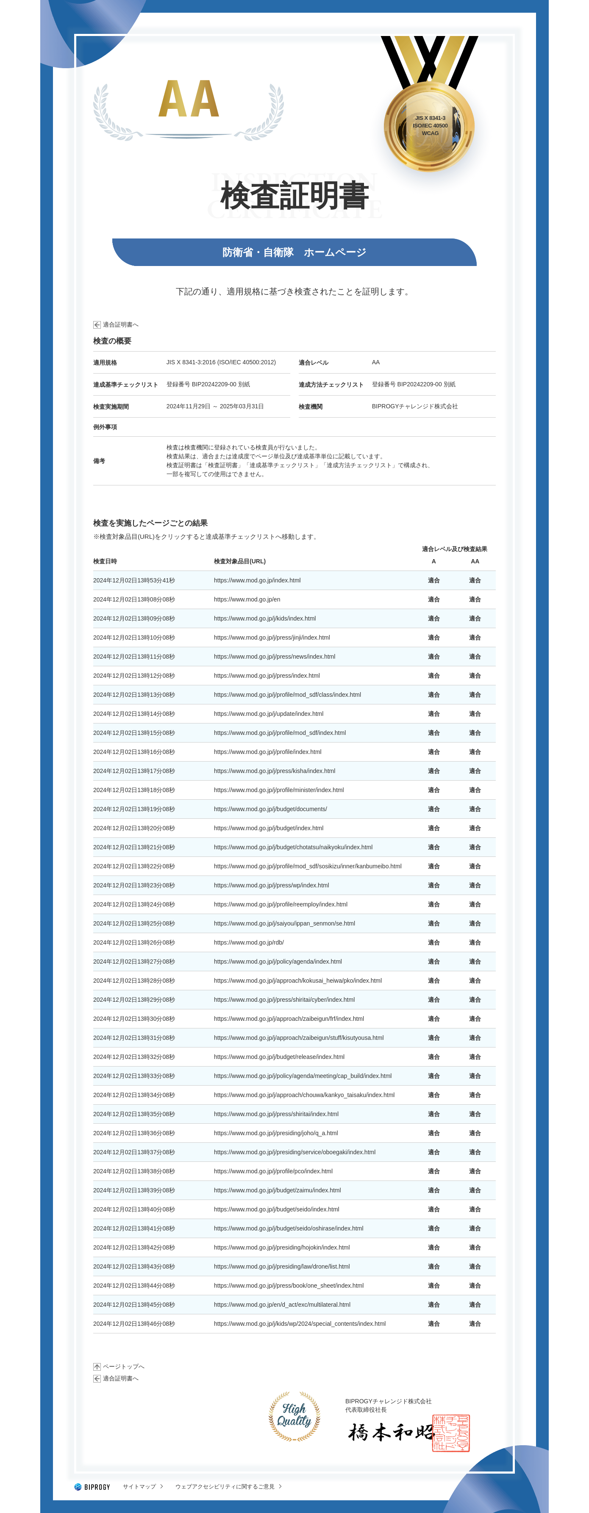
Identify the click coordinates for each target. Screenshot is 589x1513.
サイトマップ (139, 1486)
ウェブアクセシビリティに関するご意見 (225, 1486)
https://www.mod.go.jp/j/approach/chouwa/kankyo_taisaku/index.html (304, 1095)
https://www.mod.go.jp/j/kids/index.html (265, 618)
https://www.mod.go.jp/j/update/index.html (268, 713)
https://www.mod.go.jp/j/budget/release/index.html (279, 1056)
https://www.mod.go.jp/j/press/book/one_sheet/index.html (289, 1285)
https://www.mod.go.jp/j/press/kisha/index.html (274, 771)
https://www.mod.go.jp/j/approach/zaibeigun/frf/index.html (289, 1018)
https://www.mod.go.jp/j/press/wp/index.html (271, 885)
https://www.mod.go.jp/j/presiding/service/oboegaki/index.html (294, 1152)
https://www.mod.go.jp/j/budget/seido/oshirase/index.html (289, 1228)
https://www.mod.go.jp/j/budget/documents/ (270, 809)
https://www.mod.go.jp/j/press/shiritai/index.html (276, 1114)
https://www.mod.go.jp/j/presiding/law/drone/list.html (282, 1266)
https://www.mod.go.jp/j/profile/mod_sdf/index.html (280, 732)
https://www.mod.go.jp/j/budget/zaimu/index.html (277, 1190)
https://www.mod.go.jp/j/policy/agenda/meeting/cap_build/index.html (303, 1075)
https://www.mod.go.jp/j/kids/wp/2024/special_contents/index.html (300, 1323)
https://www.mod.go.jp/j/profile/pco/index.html (273, 1171)
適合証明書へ (121, 324)
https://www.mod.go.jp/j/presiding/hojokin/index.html (282, 1247)
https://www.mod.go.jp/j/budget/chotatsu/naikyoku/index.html (293, 847)
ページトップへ (123, 1366)
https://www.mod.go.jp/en (247, 599)
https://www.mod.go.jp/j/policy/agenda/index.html (278, 961)
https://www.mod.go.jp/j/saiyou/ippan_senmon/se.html (284, 923)
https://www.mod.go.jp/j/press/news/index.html (274, 656)
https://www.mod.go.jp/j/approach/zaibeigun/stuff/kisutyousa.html (299, 1037)
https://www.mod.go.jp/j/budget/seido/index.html (276, 1209)
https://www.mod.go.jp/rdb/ (249, 942)
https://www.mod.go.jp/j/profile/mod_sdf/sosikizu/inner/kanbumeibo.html (308, 866)
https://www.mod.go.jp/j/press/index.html (267, 675)
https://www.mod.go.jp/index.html (257, 580)
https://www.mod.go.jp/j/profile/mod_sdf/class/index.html (287, 694)
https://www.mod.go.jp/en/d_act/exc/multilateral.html (282, 1304)
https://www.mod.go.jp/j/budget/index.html (268, 828)
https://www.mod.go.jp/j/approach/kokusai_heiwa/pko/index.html (298, 980)
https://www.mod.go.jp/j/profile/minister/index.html (279, 790)
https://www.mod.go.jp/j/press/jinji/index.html (272, 637)
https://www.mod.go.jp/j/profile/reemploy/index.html (280, 904)
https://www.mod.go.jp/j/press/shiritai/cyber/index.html (284, 999)
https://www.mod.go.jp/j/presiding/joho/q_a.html (276, 1133)
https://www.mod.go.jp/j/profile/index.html (268, 751)
